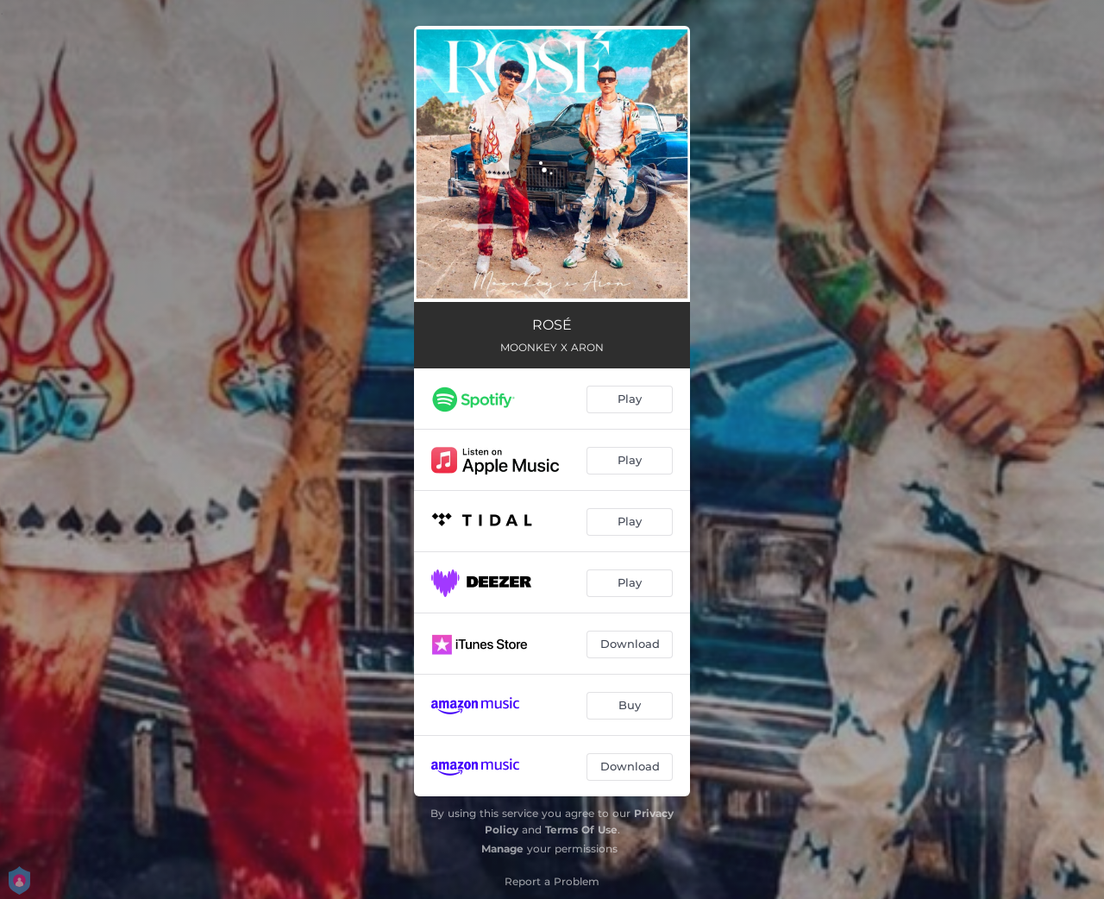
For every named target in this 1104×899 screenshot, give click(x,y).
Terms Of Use (581, 829)
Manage (502, 848)
